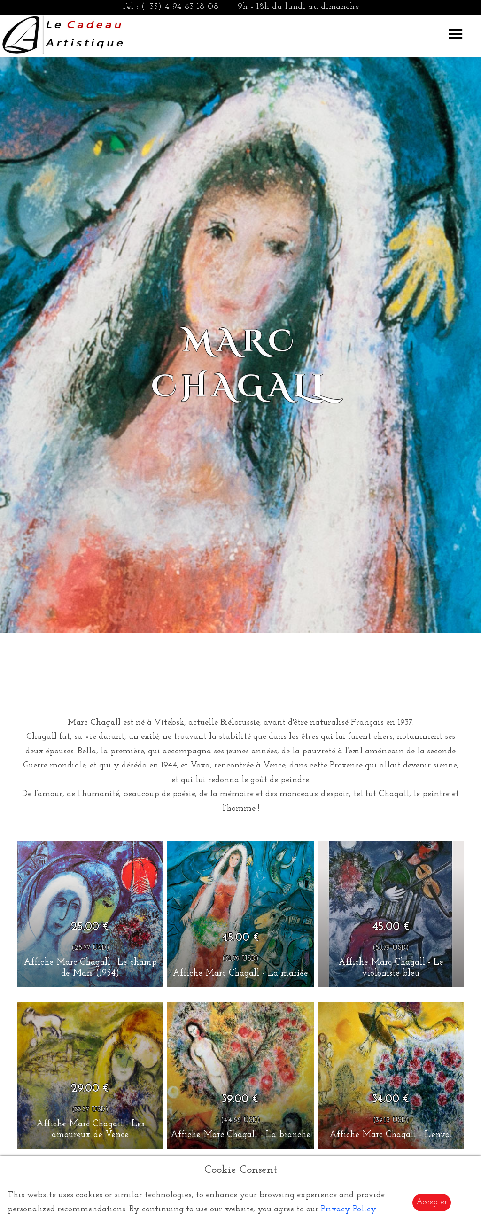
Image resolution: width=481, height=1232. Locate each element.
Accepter (431, 1202)
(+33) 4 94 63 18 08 (180, 6)
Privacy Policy (348, 1209)
